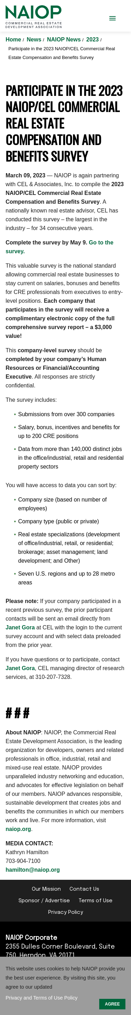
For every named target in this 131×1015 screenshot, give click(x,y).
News (35, 39)
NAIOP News (64, 39)
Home (14, 39)
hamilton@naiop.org (33, 870)
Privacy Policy (65, 912)
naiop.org (18, 829)
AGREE (112, 1004)
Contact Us (84, 889)
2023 (93, 39)
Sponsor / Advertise (44, 901)
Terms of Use (95, 901)
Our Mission (46, 889)
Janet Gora (20, 627)
